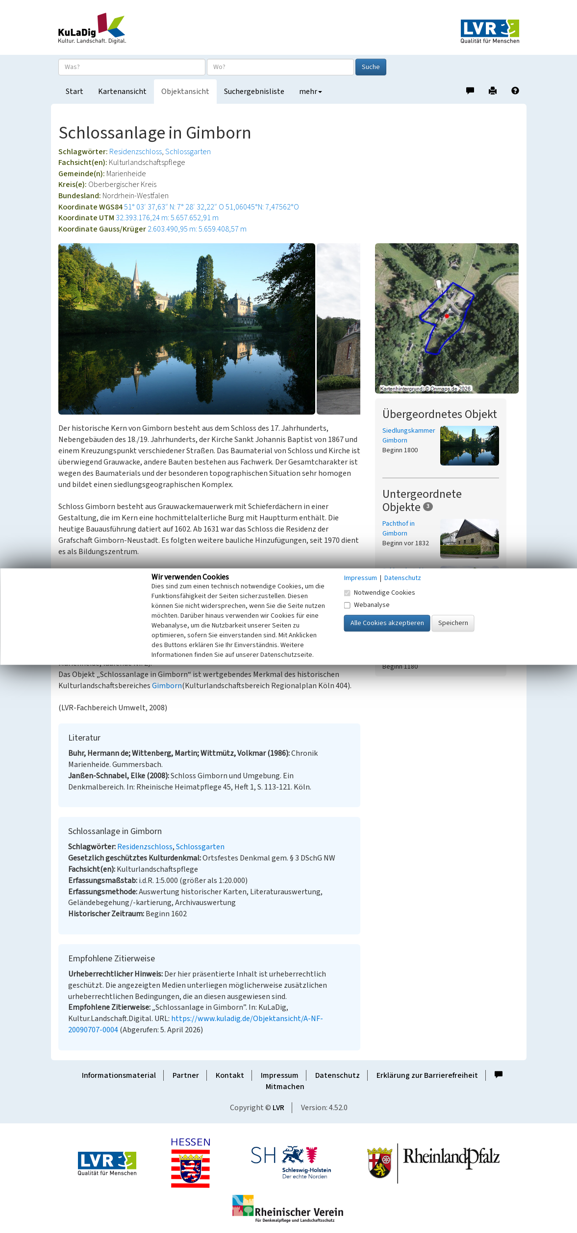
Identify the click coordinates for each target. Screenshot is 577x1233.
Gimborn (167, 685)
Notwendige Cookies (379, 593)
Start (74, 91)
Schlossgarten (188, 151)
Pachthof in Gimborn (398, 528)
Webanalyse (367, 605)
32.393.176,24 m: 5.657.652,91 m (167, 217)
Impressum (280, 1075)
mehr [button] (310, 91)
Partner (186, 1075)
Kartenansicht (122, 91)
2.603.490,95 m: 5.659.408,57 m (197, 229)
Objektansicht (185, 91)
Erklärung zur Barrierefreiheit (427, 1075)
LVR (278, 1107)
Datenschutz (337, 1075)
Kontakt (230, 1075)
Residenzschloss (135, 151)
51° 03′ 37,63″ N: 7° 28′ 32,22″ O (174, 207)
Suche (371, 67)
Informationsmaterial (119, 1075)
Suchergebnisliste (254, 91)
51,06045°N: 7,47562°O (262, 207)
